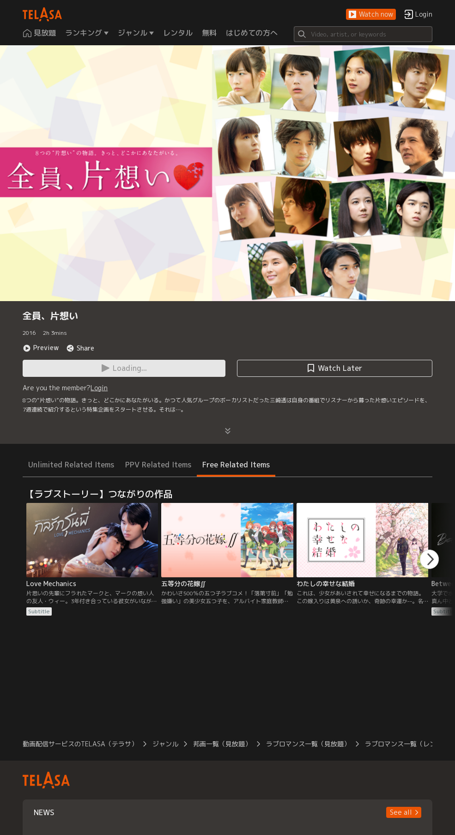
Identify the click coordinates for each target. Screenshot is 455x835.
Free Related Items (236, 465)
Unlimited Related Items (71, 465)
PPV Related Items (158, 465)
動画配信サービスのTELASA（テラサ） (80, 743)
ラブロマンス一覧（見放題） (308, 743)
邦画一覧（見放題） (222, 743)
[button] (371, 14)
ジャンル (165, 743)
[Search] (363, 34)
